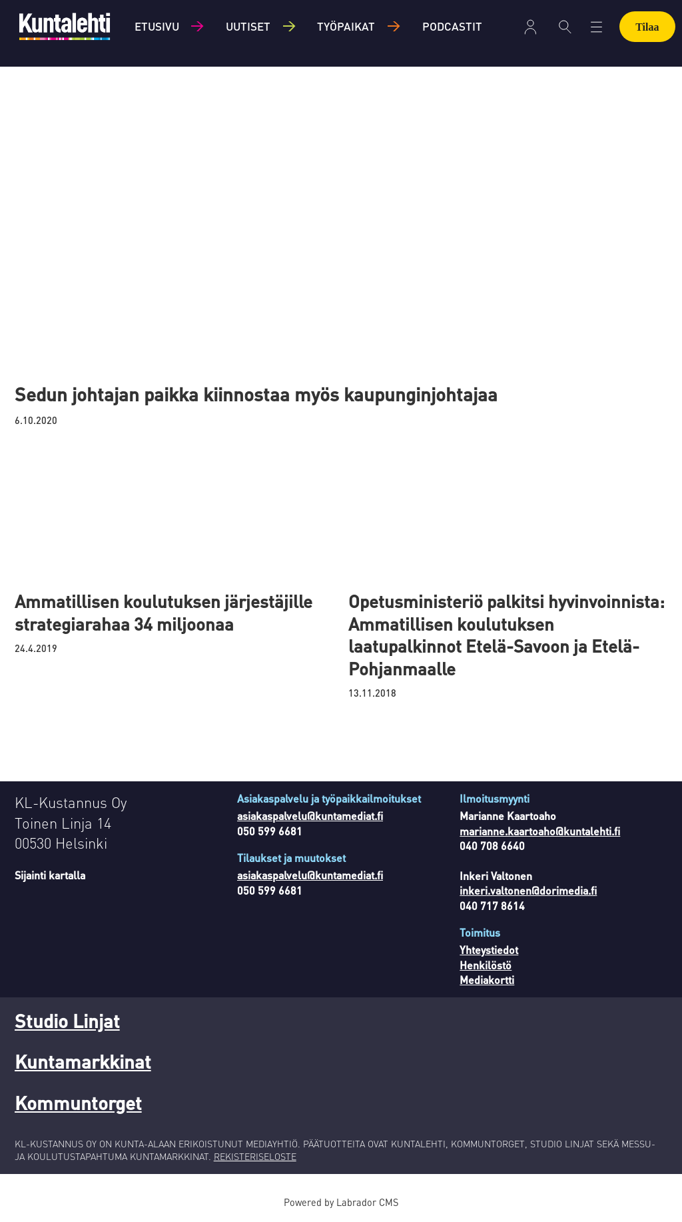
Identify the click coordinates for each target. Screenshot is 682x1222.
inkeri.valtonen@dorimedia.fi (528, 890)
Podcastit (452, 26)
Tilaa (647, 27)
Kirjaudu (530, 27)
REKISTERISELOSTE (255, 1156)
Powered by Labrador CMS (341, 1202)
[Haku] (565, 26)
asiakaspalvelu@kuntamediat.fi (310, 816)
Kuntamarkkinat (83, 1061)
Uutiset (248, 26)
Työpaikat (346, 26)
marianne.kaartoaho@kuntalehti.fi (540, 831)
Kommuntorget (78, 1103)
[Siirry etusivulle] (64, 26)
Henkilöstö (486, 965)
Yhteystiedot (489, 950)
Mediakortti (487, 980)
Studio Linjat (67, 1021)
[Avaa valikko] (596, 27)
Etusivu (157, 26)
